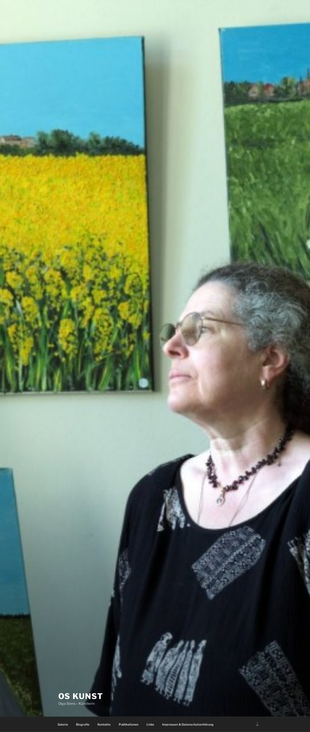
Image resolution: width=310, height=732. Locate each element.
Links (150, 724)
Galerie (63, 724)
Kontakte (104, 724)
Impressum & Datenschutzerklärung (188, 724)
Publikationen (128, 724)
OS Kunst (80, 696)
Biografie (82, 724)
